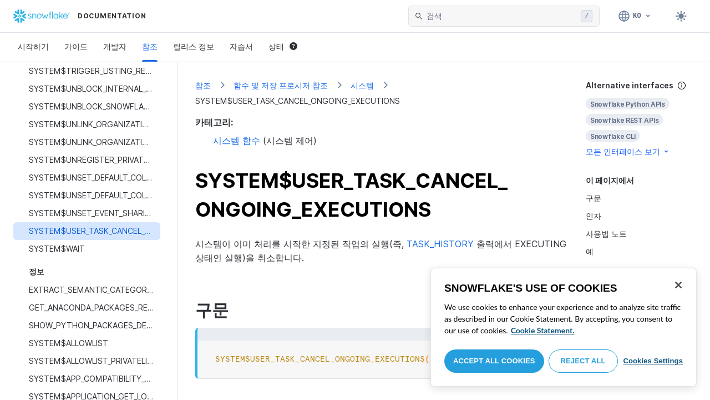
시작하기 (33, 46)
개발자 (114, 46)
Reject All (583, 361)
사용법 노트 (606, 233)
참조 (150, 46)
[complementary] (639, 118)
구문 (593, 198)
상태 (282, 46)
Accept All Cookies (494, 361)
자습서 (241, 46)
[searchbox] (501, 16)
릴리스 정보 (193, 46)
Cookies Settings (653, 361)
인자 (593, 216)
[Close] (678, 285)
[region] (563, 327)
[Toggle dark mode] (681, 16)
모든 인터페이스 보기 (628, 151)
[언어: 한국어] (635, 16)
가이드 (76, 46)
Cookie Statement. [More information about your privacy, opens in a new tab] (543, 330)
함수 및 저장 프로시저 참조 (281, 85)
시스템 (362, 85)
